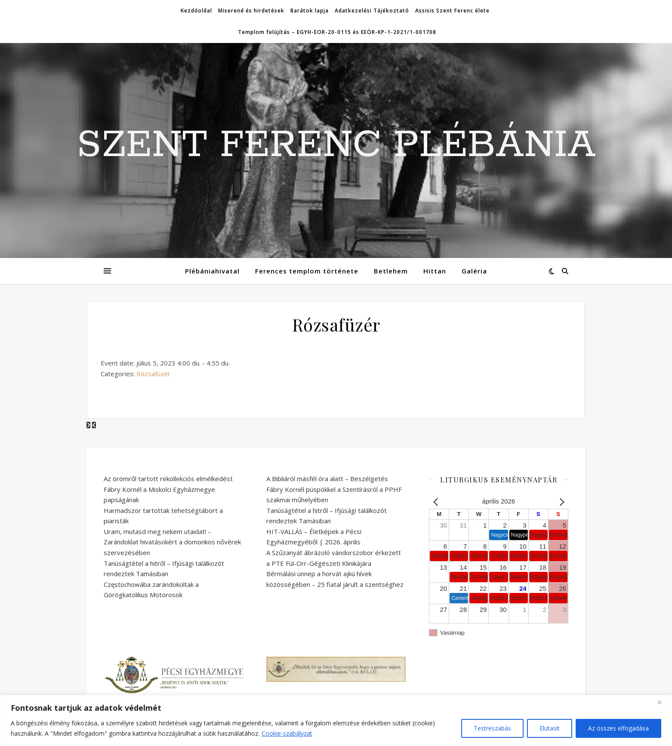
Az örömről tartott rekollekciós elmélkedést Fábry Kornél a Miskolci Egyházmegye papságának (168, 489)
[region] (336, 720)
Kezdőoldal (196, 10)
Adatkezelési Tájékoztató (372, 10)
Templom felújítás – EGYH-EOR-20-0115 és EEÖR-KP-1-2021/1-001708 (337, 32)
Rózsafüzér (153, 373)
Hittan (434, 271)
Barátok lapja (309, 10)
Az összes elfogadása (618, 728)
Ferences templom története (306, 271)
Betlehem (391, 271)
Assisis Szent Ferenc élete (452, 10)
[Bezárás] (663, 702)
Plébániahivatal (212, 271)
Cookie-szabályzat (287, 733)
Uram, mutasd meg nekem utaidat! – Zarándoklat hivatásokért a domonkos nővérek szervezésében (172, 542)
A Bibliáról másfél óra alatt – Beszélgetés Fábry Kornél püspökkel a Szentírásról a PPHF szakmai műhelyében (334, 489)
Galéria (474, 271)
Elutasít (549, 728)
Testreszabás (492, 728)
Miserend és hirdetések (251, 10)
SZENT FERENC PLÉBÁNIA (336, 145)
